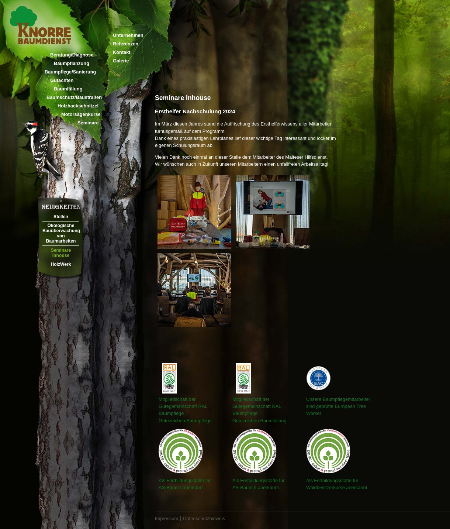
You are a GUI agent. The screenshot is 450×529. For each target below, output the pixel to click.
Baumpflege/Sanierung (70, 72)
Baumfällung (68, 89)
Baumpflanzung (71, 63)
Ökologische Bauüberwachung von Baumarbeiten (60, 233)
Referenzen (125, 44)
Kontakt (122, 52)
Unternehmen (128, 35)
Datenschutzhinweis (204, 518)
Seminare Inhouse (61, 253)
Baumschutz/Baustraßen (74, 97)
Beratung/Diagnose (71, 55)
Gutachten (61, 80)
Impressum (166, 518)
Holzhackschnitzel (78, 106)
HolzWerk (61, 264)
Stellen (60, 216)
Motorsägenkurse (81, 114)
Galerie (121, 60)
